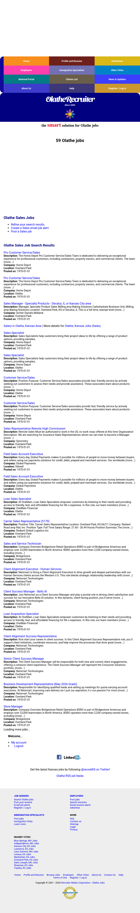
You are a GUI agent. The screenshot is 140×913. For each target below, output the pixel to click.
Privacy (73, 829)
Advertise (75, 807)
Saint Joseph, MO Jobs (26, 862)
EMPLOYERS (76, 796)
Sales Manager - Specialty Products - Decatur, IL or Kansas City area (47, 303)
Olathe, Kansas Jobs (78, 326)
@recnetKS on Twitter (95, 769)
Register (18, 807)
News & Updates (117, 79)
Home (26, 61)
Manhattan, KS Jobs (24, 857)
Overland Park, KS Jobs (26, 859)
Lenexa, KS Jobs (22, 854)
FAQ (72, 818)
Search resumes (78, 802)
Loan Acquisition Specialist (21, 614)
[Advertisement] (70, 28)
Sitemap (74, 824)
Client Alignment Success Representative (30, 636)
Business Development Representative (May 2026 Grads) (40, 684)
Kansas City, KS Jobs (25, 846)
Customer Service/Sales (19, 377)
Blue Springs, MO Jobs (25, 840)
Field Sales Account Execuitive (23, 454)
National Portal (26, 79)
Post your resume (23, 802)
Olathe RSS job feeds (70, 776)
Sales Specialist (14, 333)
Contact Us (110, 875)
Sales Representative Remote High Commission (34, 428)
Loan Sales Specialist (17, 499)
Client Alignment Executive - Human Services (33, 569)
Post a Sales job (21, 231)
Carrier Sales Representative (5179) (26, 521)
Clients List (72, 79)
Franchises (117, 61)
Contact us (75, 821)
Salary (97, 326)
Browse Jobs (53, 875)
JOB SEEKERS (21, 796)
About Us (26, 88)
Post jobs (75, 799)
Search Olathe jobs (24, 799)
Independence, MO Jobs (26, 843)
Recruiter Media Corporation (75, 882)
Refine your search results (27, 224)
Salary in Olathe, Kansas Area (23, 326)
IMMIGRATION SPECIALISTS (29, 815)
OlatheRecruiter (70, 101)
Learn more (20, 824)
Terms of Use (60, 877)
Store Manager (13, 706)
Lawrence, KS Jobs (24, 848)
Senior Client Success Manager (24, 658)
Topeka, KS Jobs (22, 868)
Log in (28, 807)
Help (71, 88)
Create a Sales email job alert (30, 228)
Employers (26, 70)
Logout (19, 746)
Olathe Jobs (98, 882)
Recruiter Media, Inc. (70, 114)
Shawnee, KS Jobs (23, 865)
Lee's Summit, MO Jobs (26, 851)
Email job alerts (22, 805)
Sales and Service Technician (22, 543)
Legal (73, 826)
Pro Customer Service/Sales (22, 252)
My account (18, 742)
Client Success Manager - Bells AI (25, 591)
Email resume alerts (80, 805)
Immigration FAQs (23, 821)
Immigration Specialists (71, 70)
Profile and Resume (72, 61)
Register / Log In (117, 88)
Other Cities (117, 70)
